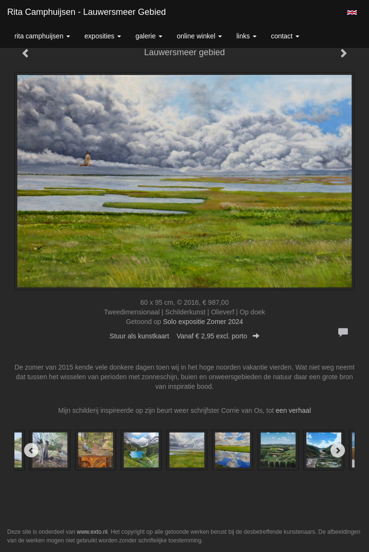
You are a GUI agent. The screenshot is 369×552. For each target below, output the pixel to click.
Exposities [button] (103, 36)
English (351, 12)
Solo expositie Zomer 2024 (203, 321)
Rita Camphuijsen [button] (42, 36)
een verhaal (293, 410)
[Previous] (31, 450)
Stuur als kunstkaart (184, 336)
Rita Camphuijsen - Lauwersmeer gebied (86, 12)
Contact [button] (285, 36)
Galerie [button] (148, 36)
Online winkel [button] (199, 36)
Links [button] (246, 36)
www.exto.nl (92, 531)
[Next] (338, 450)
